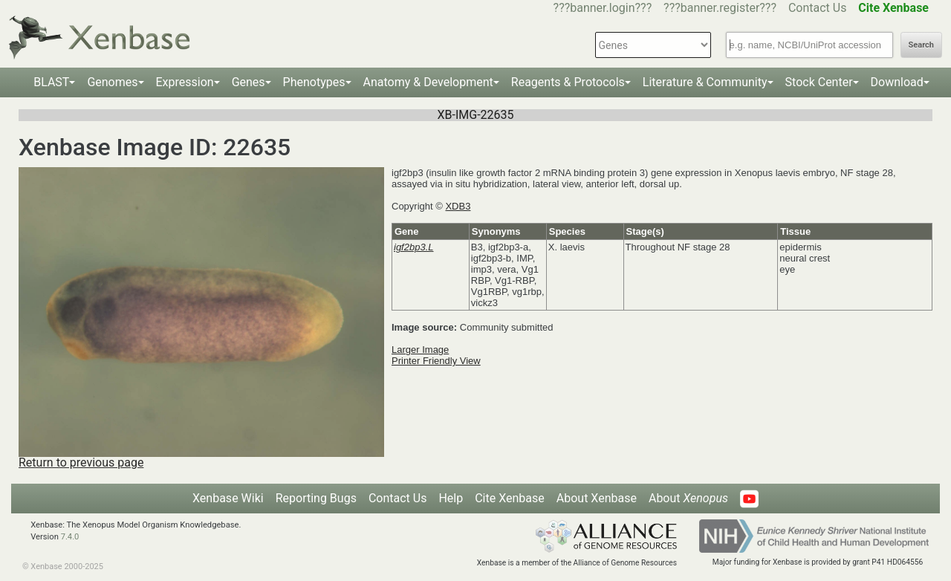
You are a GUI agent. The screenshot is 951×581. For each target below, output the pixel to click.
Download (897, 82)
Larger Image (420, 349)
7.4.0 (70, 537)
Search (921, 45)
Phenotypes (314, 82)
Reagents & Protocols (568, 82)
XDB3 (457, 206)
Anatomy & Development (428, 82)
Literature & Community (705, 82)
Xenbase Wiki (228, 498)
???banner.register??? (719, 8)
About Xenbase (596, 498)
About (688, 498)
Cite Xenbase (510, 498)
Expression (185, 82)
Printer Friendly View (436, 360)
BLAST (51, 82)
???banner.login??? (603, 8)
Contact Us (817, 8)
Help (450, 498)
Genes (248, 82)
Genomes (112, 82)
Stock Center (819, 82)
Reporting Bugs (316, 498)
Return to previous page (81, 462)
